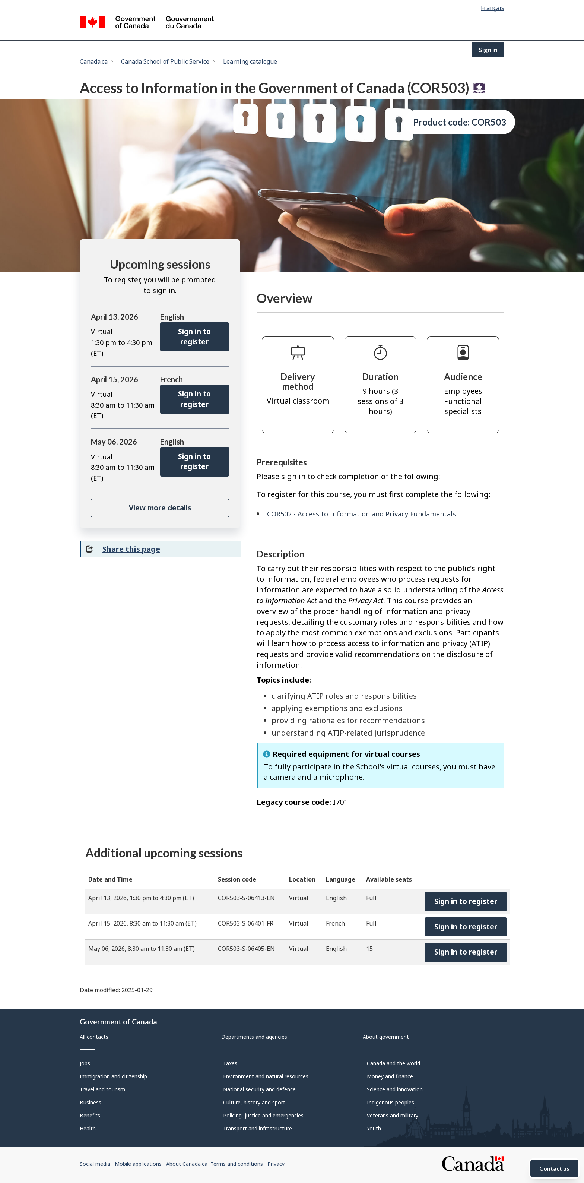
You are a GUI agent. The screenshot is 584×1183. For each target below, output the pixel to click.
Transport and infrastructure (257, 1128)
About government (386, 1036)
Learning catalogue (250, 61)
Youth (374, 1128)
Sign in (488, 50)
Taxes (230, 1063)
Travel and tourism (102, 1089)
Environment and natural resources (265, 1076)
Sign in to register (194, 337)
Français (492, 8)
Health (88, 1128)
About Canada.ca (186, 1163)
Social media (95, 1163)
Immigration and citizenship (113, 1076)
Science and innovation (395, 1089)
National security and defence (259, 1089)
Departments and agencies (254, 1036)
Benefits (90, 1115)
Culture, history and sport (254, 1102)
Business (90, 1102)
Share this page (131, 549)
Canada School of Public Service (165, 61)
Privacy (276, 1163)
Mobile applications (138, 1163)
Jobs (85, 1063)
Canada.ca (94, 61)
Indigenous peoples (390, 1102)
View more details (160, 508)
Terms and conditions (236, 1163)
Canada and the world (393, 1063)
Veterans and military (392, 1115)
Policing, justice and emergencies (263, 1115)
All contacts (94, 1036)
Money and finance (390, 1076)
